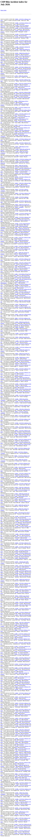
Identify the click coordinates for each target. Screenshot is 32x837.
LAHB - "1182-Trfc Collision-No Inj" (22, 649)
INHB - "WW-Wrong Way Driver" (22, 512)
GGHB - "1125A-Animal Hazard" (22, 223)
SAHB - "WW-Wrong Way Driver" (23, 362)
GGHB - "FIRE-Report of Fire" (21, 118)
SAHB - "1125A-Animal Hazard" (22, 808)
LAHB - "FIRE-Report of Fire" (22, 146)
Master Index (3, 10)
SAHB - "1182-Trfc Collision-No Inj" (22, 83)
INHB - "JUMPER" (19, 207)
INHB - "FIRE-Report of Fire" (21, 496)
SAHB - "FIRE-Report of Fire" (21, 101)
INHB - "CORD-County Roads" (22, 596)
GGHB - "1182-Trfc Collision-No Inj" (22, 246)
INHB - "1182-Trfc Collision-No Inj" (23, 168)
